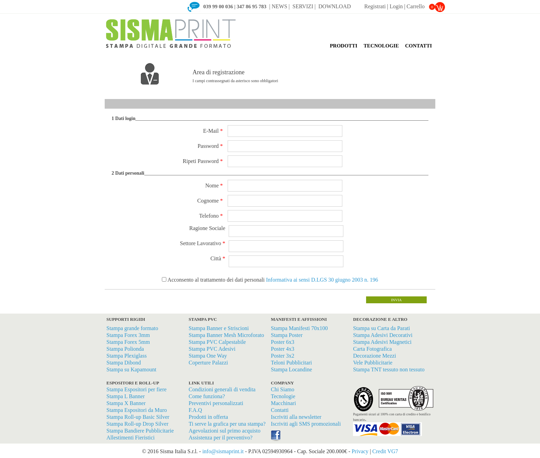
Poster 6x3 (282, 342)
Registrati (375, 6)
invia (396, 300)
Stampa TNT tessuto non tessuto (388, 369)
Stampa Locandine (291, 369)
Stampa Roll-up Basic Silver (137, 417)
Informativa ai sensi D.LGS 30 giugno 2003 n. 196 (321, 280)
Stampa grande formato (132, 328)
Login (396, 6)
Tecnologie (283, 396)
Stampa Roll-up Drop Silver (137, 424)
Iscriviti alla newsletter (296, 417)
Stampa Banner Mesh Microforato (226, 335)
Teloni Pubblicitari (291, 363)
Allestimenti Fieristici (130, 437)
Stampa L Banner (125, 396)
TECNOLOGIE (381, 45)
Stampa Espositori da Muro (136, 410)
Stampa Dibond (123, 363)
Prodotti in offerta (208, 417)
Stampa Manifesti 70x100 (299, 328)
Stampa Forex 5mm (128, 342)
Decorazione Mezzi (374, 356)
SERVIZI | (303, 6)
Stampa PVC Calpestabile (217, 342)
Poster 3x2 (282, 356)
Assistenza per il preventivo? (220, 437)
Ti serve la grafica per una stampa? (227, 424)
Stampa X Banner (126, 403)
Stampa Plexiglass (126, 356)
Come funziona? (207, 396)
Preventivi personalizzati (216, 403)
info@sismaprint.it (222, 451)
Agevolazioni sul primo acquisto (224, 431)
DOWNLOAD (335, 6)
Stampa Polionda (125, 349)
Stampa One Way (208, 356)
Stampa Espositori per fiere (136, 389)
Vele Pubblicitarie (372, 363)
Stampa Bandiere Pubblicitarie (140, 431)
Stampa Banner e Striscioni (219, 328)
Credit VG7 (385, 451)
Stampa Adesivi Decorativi (382, 335)
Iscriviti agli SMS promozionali (306, 424)
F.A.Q (195, 410)
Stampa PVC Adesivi (212, 349)
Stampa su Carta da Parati (381, 328)
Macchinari (283, 403)
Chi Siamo (282, 389)
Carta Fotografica (372, 349)
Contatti (280, 410)
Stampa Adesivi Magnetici (382, 342)
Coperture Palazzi (208, 363)
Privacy (360, 451)
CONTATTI (418, 45)
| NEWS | (279, 6)
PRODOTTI (343, 45)
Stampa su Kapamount (131, 369)
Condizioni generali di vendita (222, 389)
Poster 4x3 (282, 349)
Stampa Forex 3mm (128, 335)
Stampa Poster (287, 335)
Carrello (421, 6)
